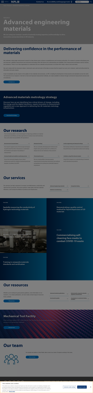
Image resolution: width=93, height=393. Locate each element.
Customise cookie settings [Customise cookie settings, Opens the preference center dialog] (69, 388)
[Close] (90, 388)
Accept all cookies (82, 388)
